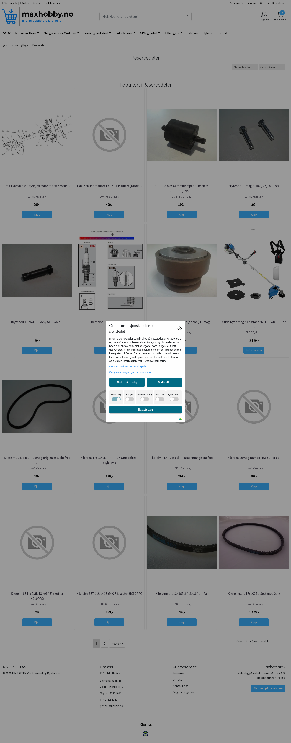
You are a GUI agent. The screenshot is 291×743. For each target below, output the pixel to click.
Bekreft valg (145, 409)
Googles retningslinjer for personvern (130, 372)
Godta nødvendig (127, 382)
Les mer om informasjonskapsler (128, 366)
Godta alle (164, 382)
